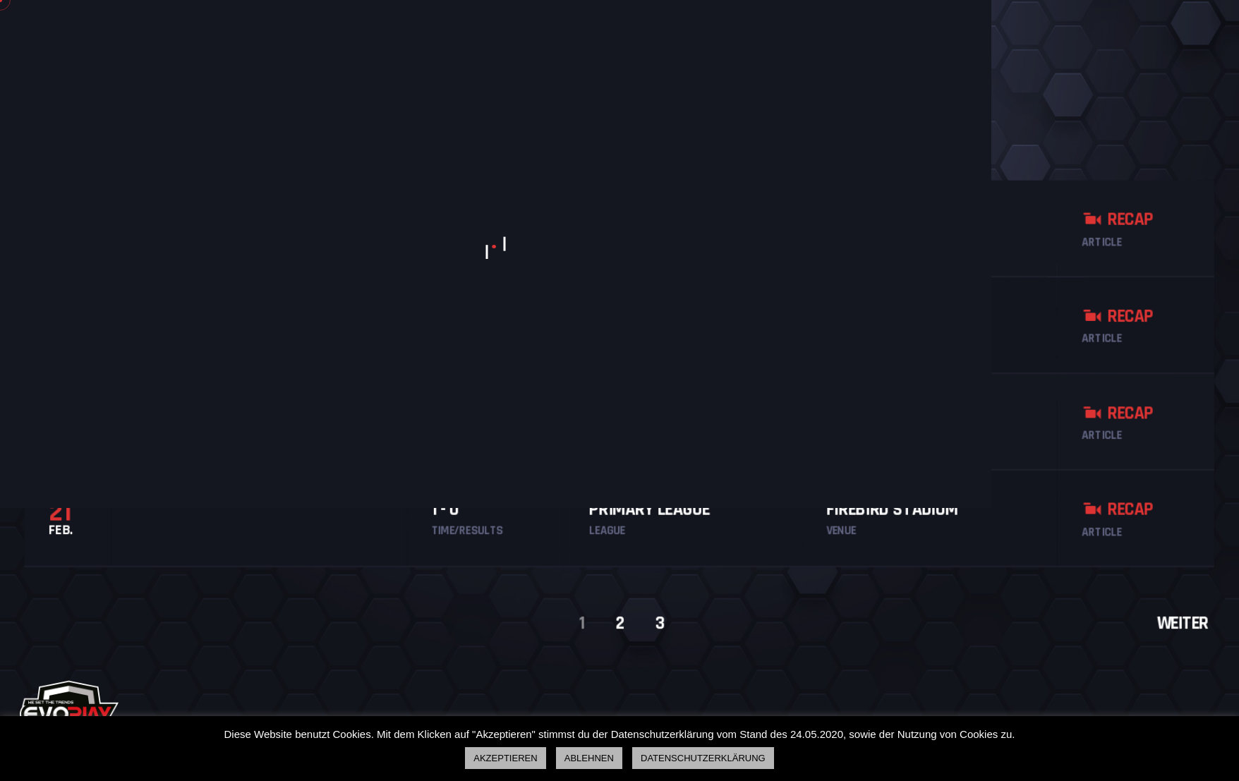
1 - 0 (438, 514)
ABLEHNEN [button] (589, 758)
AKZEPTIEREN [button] (505, 758)
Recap (1136, 212)
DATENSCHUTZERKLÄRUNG (703, 758)
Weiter (1204, 631)
